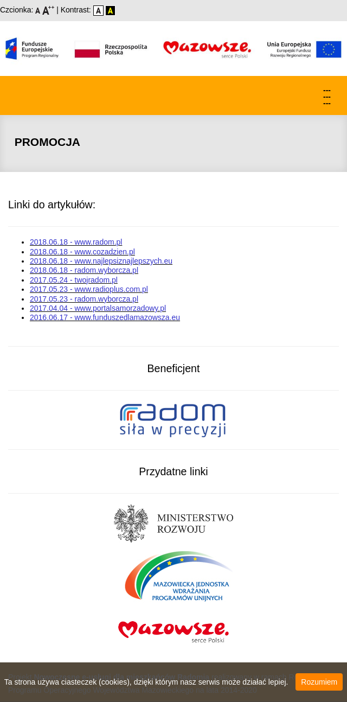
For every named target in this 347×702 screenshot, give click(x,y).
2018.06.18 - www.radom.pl (76, 242)
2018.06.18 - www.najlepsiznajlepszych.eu (101, 261)
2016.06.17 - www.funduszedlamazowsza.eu (105, 317)
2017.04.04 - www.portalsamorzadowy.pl (98, 308)
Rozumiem (319, 682)
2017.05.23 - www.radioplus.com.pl (89, 289)
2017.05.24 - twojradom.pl (74, 280)
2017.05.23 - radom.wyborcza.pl (84, 299)
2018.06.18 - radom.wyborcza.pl (84, 270)
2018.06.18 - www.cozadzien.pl (82, 251)
